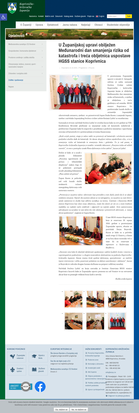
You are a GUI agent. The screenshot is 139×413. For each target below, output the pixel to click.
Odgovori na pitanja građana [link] (119, 394)
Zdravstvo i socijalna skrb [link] (17, 72)
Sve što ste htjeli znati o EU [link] (60, 359)
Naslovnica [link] (33, 15)
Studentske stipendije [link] (119, 23)
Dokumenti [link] (59, 15)
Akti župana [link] (92, 371)
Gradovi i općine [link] (20, 368)
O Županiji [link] (27, 23)
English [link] (101, 15)
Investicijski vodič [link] (94, 367)
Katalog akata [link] (68, 15)
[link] (3, 17)
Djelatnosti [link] (54, 23)
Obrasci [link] (99, 23)
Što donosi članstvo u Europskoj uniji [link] (64, 352)
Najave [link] (11, 85)
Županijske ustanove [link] (21, 355)
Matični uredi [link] (49, 15)
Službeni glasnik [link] (80, 15)
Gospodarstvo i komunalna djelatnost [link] (22, 49)
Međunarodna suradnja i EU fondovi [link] (21, 43)
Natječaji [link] (86, 23)
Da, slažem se (62, 410)
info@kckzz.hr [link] (111, 371)
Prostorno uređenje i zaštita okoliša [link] (21, 56)
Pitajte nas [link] (90, 15)
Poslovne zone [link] (93, 358)
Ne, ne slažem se (79, 410)
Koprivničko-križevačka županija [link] (20, 8)
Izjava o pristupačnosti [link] (96, 388)
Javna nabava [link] (71, 23)
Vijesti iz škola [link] (41, 355)
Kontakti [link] (41, 15)
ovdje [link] (124, 405)
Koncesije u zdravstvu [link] (96, 363)
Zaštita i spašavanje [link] (15, 78)
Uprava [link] (40, 23)
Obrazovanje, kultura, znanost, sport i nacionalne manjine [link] (22, 64)
